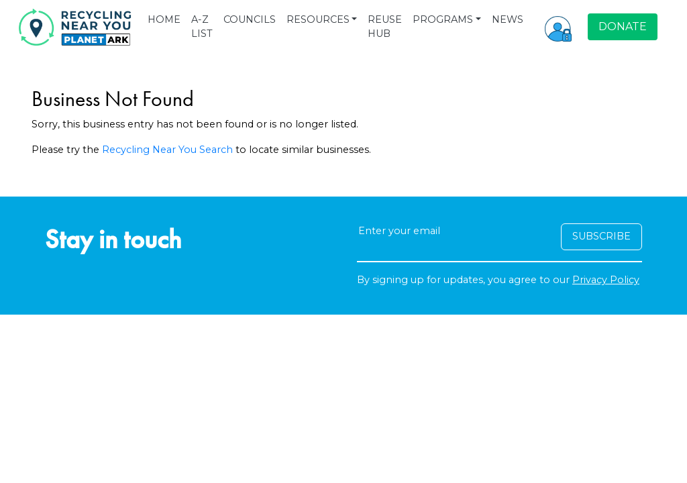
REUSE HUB (385, 26)
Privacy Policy (605, 280)
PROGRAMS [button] (443, 19)
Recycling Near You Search (167, 150)
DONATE (622, 26)
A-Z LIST (202, 26)
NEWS (507, 19)
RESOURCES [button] (318, 19)
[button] (558, 27)
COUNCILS (249, 19)
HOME (164, 19)
